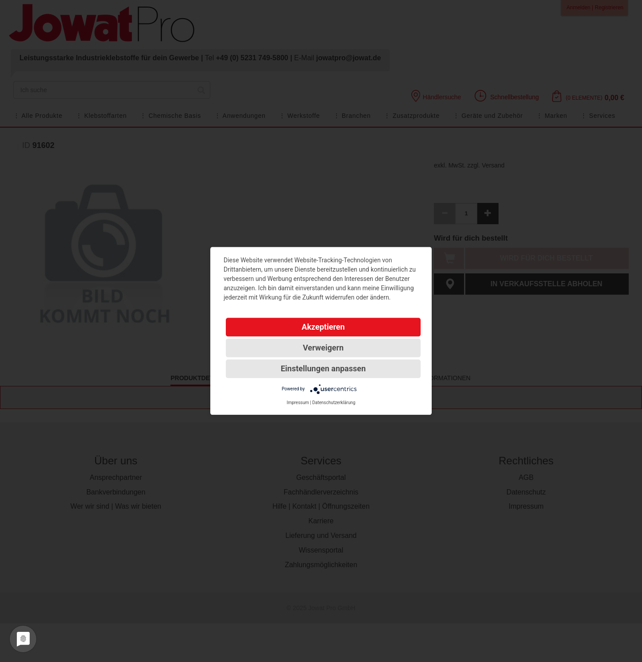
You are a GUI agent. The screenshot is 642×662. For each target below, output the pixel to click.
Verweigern (323, 347)
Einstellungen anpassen (323, 368)
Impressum (297, 402)
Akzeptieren (323, 326)
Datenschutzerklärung (333, 402)
